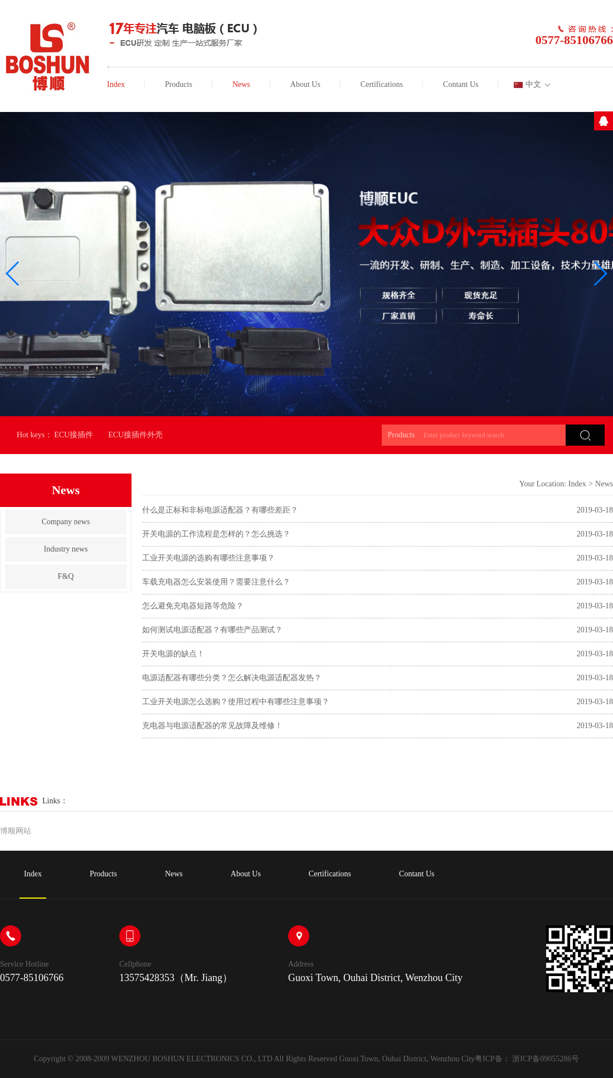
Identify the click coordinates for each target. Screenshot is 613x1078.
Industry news (66, 549)
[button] (13, 273)
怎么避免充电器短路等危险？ (193, 606)
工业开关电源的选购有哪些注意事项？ (208, 558)
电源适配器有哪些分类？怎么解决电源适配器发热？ (232, 678)
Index (116, 84)
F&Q (66, 576)
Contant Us (460, 84)
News (241, 84)
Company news (66, 522)
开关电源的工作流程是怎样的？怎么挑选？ (216, 534)
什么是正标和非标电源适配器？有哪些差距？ (220, 510)
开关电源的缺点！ (173, 654)
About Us (305, 84)
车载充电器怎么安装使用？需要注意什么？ (216, 582)
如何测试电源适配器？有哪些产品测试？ (212, 630)
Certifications (382, 84)
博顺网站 (15, 831)
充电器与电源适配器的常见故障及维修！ (212, 725)
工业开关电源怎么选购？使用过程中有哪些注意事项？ (235, 701)
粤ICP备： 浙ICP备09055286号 (527, 1059)
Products (178, 84)
